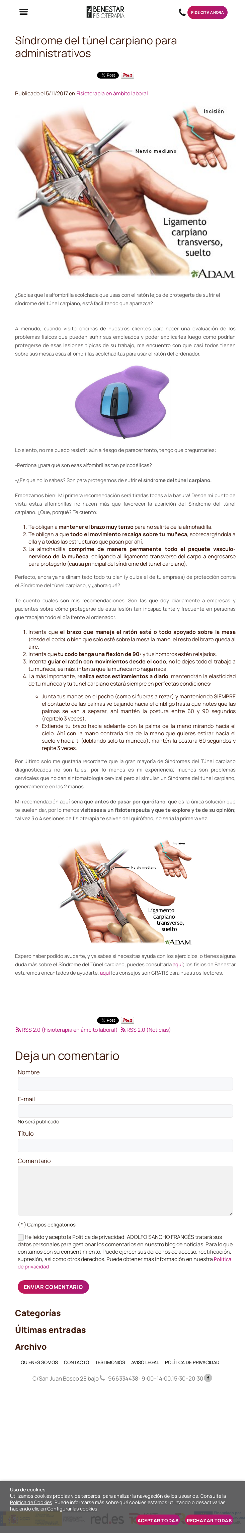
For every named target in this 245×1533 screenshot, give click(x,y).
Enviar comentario (53, 1287)
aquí (178, 964)
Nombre (29, 1072)
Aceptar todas (158, 1520)
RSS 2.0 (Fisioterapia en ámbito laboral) (66, 1029)
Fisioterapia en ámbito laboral (112, 93)
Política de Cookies (31, 1502)
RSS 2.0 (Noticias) (145, 1029)
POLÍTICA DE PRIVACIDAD (192, 1362)
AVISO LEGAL (145, 1362)
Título (26, 1133)
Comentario (34, 1161)
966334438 (182, 12)
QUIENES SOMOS (39, 1362)
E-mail (26, 1099)
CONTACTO (76, 1362)
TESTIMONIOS (110, 1362)
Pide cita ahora (207, 12)
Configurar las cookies (72, 1508)
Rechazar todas (209, 1520)
